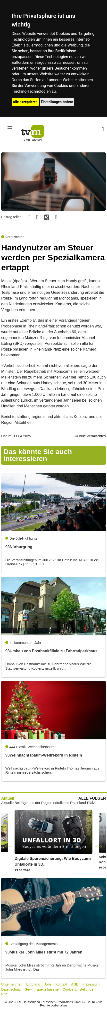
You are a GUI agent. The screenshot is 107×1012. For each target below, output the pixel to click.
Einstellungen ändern (57, 102)
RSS (4, 994)
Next (99, 846)
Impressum (90, 984)
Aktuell (7, 798)
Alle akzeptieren (25, 102)
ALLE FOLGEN (92, 798)
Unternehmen (11, 984)
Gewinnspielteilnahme (42, 989)
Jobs (47, 984)
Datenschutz (11, 989)
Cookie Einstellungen (79, 989)
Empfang (33, 984)
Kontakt (61, 984)
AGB (74, 984)
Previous (8, 846)
